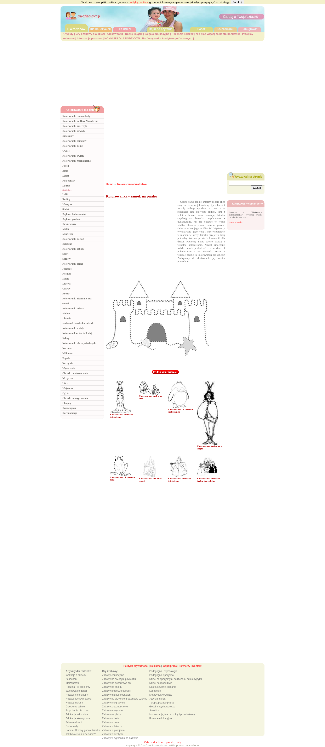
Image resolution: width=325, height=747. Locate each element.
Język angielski (157, 698)
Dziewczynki (69, 408)
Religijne (67, 243)
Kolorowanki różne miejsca (76, 298)
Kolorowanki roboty (73, 248)
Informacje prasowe (89, 38)
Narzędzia (67, 363)
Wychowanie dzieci (76, 690)
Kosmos (66, 273)
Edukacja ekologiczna (78, 718)
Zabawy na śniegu (112, 686)
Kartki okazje (69, 413)
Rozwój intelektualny (77, 694)
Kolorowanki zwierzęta (74, 126)
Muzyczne (67, 233)
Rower (65, 293)
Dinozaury (68, 135)
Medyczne (67, 378)
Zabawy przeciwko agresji (116, 690)
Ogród (65, 393)
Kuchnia (67, 348)
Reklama (155, 666)
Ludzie (66, 185)
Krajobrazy (68, 180)
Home (109, 184)
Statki (65, 209)
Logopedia (155, 690)
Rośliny (66, 199)
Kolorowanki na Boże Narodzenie (80, 121)
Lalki (65, 194)
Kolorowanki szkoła (73, 308)
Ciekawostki (115, 33)
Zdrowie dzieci (74, 722)
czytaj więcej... (236, 222)
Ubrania (66, 318)
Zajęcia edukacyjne (157, 33)
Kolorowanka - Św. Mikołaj (77, 333)
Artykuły (68, 33)
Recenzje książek (183, 33)
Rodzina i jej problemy (78, 686)
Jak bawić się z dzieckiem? (81, 734)
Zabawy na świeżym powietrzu (119, 679)
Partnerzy (184, 666)
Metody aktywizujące (160, 694)
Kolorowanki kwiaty (73, 155)
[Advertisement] (162, 72)
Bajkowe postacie (71, 219)
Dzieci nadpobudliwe (160, 683)
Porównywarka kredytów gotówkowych (167, 38)
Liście (65, 383)
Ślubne (66, 313)
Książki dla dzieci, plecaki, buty (162, 742)
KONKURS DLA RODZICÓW (122, 38)
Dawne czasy (69, 224)
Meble (65, 278)
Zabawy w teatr (110, 718)
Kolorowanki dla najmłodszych (79, 343)
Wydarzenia (68, 368)
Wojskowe (67, 388)
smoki (65, 303)
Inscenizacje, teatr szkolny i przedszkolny (172, 714)
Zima (65, 170)
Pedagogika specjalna (161, 675)
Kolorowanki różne (72, 263)
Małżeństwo (72, 683)
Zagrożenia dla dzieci (77, 710)
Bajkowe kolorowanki (74, 214)
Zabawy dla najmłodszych (116, 694)
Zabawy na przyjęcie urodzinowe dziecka (124, 698)
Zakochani (71, 679)
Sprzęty (66, 258)
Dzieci (65, 175)
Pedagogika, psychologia (163, 671)
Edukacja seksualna (77, 714)
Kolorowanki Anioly (73, 328)
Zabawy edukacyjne (113, 675)
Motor (65, 229)
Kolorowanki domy (72, 145)
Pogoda (66, 358)
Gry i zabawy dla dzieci (90, 33)
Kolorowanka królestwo (132, 184)
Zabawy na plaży (111, 714)
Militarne (67, 353)
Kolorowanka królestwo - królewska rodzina (209, 479)
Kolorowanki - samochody (76, 116)
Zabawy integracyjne (113, 702)
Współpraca (170, 666)
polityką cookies (138, 2)
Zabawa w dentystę (112, 734)
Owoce (66, 150)
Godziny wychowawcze (162, 706)
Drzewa (66, 283)
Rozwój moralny (74, 702)
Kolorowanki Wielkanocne (76, 160)
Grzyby (66, 288)
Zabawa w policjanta (113, 730)
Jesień (65, 165)
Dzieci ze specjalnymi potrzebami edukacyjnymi (175, 679)
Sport (65, 253)
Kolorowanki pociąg (73, 238)
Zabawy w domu (111, 722)
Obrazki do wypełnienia (75, 398)
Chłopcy (66, 403)
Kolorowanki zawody (73, 131)
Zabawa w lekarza (112, 726)
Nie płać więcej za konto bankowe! (218, 33)
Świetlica (154, 710)
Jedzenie (67, 268)
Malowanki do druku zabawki (78, 323)
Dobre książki (133, 33)
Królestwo (67, 190)
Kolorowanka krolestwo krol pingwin (180, 410)
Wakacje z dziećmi (76, 675)
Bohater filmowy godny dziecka (83, 730)
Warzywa (67, 204)
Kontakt (196, 666)
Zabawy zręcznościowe (115, 706)
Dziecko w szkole (75, 706)
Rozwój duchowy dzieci (78, 698)
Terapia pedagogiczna (161, 702)
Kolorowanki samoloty (74, 140)
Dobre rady (72, 726)
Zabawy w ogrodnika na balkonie (120, 738)
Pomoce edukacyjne (160, 718)
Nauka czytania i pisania (162, 686)
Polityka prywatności (136, 666)
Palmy (65, 338)
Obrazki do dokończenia (75, 373)
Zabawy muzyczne (112, 710)
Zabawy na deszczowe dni (116, 683)
